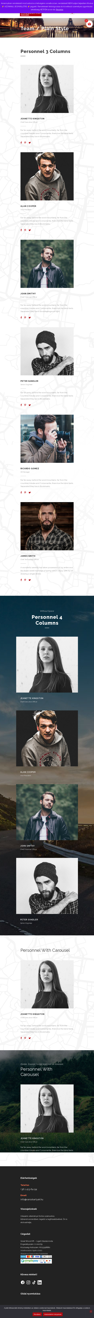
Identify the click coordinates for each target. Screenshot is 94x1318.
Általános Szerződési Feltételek (34, 1254)
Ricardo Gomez (30, 468)
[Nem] (91, 1311)
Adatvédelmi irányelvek (52, 1314)
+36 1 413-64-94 (29, 1189)
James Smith (28, 556)
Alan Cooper (28, 206)
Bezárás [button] (59, 10)
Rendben (37, 1314)
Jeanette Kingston (32, 119)
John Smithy (28, 293)
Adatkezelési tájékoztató (31, 1250)
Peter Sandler (29, 381)
